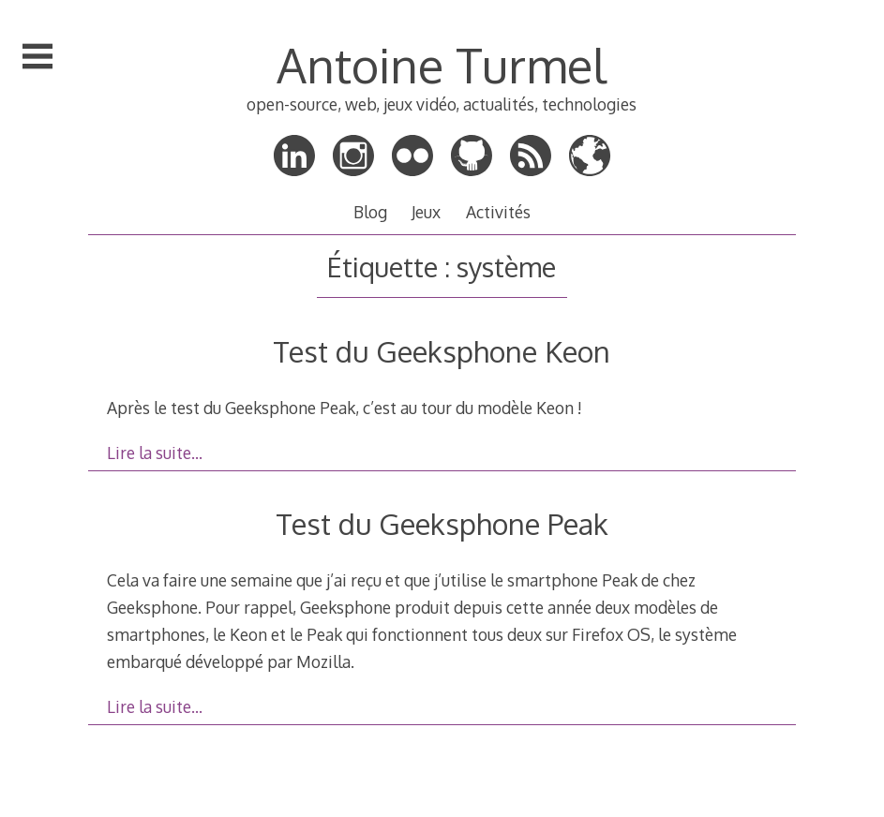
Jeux (426, 211)
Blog (370, 211)
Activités (498, 211)
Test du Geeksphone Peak (442, 523)
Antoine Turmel (442, 65)
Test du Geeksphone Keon (441, 351)
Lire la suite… (154, 452)
